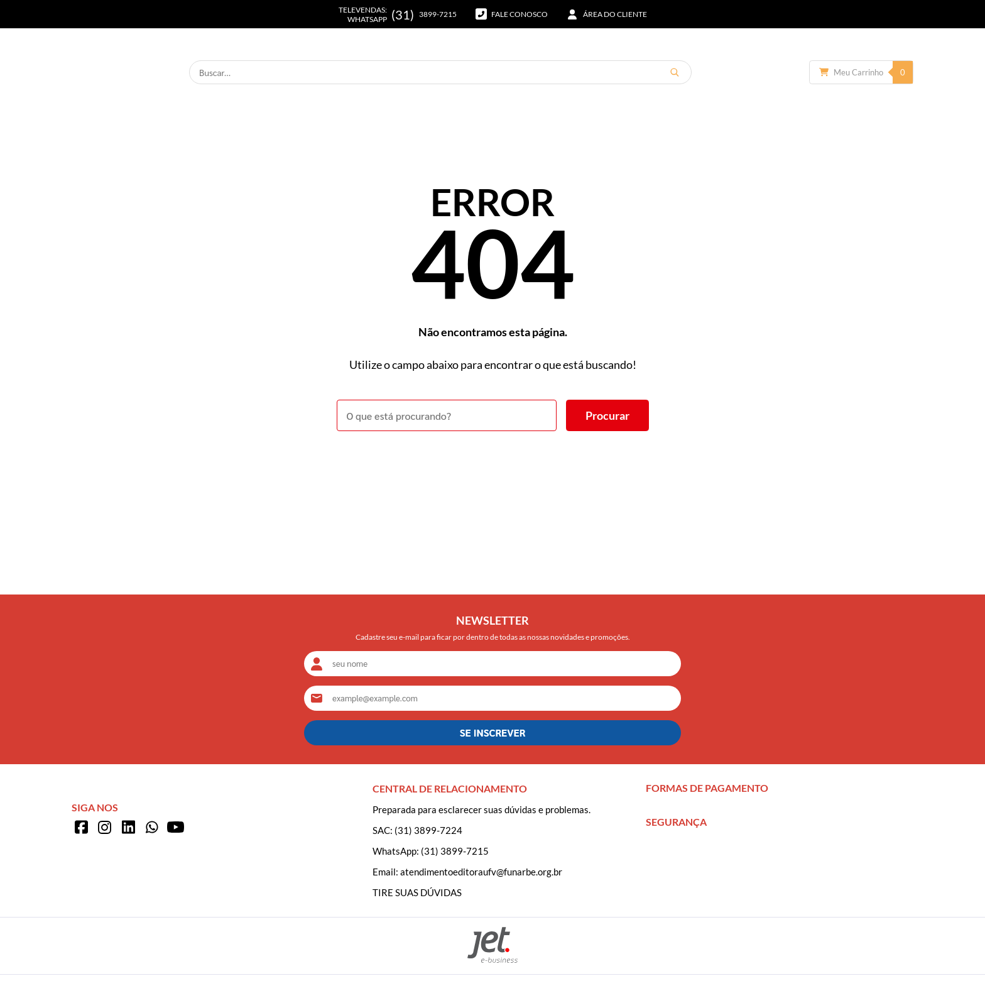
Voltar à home (492, 465)
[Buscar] (745, 72)
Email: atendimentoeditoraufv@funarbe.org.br (467, 871)
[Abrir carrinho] (861, 72)
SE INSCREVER (492, 732)
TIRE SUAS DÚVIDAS (417, 892)
